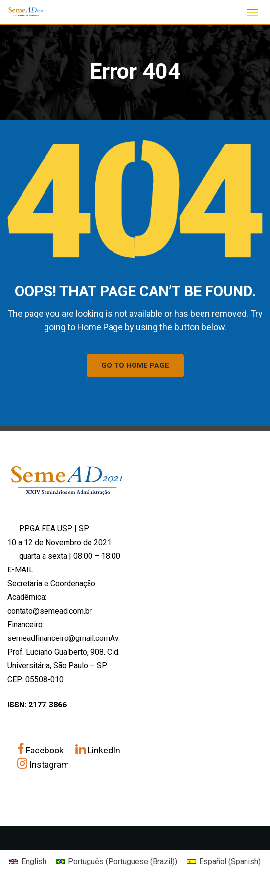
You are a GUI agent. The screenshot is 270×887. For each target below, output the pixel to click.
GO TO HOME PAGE (135, 365)
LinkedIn (97, 750)
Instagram (43, 764)
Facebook (41, 750)
